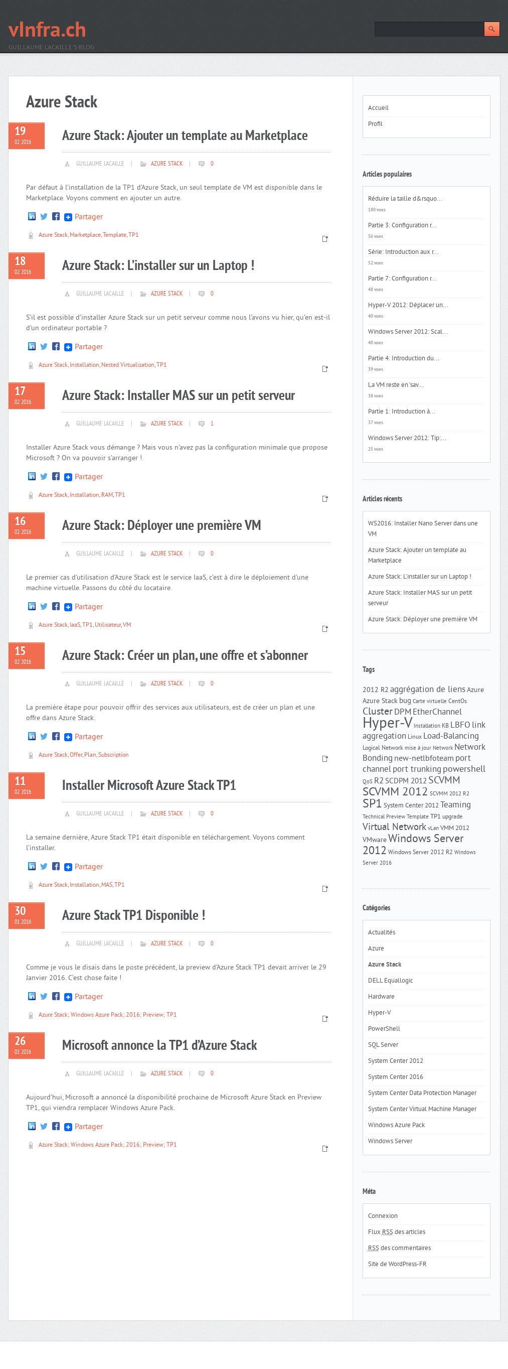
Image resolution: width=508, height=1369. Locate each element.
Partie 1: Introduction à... (401, 412)
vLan (433, 829)
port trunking (417, 769)
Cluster (378, 712)
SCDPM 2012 (406, 781)
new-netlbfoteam (424, 759)
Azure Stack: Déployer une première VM (161, 526)
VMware (375, 840)
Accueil (378, 108)
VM (127, 625)
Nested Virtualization (127, 365)
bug (405, 701)
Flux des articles (396, 1232)
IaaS (75, 625)
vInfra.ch (47, 31)
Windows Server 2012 (413, 845)
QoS (368, 782)
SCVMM (444, 780)
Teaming (455, 805)
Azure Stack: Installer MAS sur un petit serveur (178, 396)
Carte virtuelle (430, 702)
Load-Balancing (451, 736)
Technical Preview (384, 817)
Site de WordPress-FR (397, 1265)
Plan (90, 755)
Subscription (113, 755)
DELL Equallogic (390, 981)
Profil (375, 124)
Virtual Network (394, 828)
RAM (107, 495)
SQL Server (383, 1045)
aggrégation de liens (427, 690)
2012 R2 (376, 690)
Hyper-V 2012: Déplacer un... (408, 306)
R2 (379, 781)
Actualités (381, 933)
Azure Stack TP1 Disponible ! (133, 916)
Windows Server (390, 1142)
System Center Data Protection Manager (422, 1093)
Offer (76, 755)
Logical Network (383, 748)
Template (114, 235)
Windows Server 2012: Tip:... (407, 439)
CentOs (457, 702)
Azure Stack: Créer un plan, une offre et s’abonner (185, 656)
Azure (475, 690)
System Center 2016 (395, 1077)
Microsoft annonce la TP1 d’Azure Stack (159, 1046)
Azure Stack (167, 164)
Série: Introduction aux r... (403, 252)
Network (443, 748)
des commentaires (399, 1249)
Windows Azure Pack (396, 1126)
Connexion (383, 1216)
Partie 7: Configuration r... (402, 279)
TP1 (133, 235)
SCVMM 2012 (395, 792)
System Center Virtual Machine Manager (422, 1110)
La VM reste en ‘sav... (396, 385)
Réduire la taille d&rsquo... (405, 199)
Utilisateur (108, 625)
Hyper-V (387, 724)
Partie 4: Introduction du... (403, 359)
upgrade (452, 817)
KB (445, 726)
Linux (415, 737)
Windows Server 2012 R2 (420, 853)
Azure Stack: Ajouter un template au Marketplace (185, 136)
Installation (84, 365)
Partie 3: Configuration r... (402, 226)
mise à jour (418, 748)
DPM (402, 713)
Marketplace (85, 235)
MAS (106, 885)
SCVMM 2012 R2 (449, 794)
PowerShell (384, 1029)
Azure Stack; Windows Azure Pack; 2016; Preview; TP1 (108, 1015)
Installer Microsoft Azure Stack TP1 (149, 786)
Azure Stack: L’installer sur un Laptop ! (158, 266)
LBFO (460, 726)
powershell (464, 769)
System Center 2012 (411, 805)
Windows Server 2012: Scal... (408, 332)
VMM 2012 (454, 828)
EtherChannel (437, 712)
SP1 (372, 804)
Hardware (381, 997)
